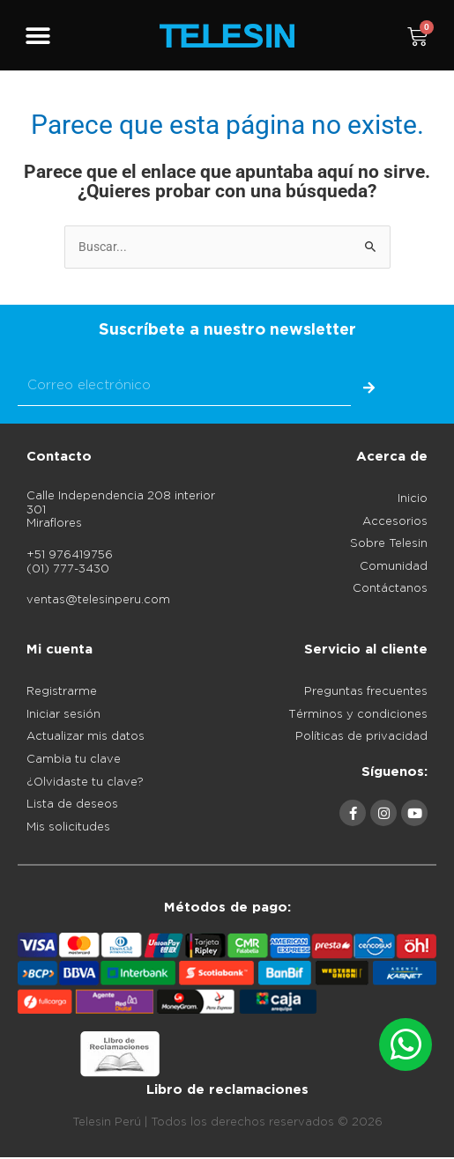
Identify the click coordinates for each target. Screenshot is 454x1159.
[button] (37, 36)
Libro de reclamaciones (227, 1090)
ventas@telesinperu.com (98, 600)
